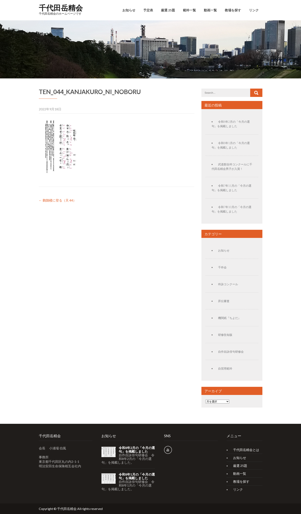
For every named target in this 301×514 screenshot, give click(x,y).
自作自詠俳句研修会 (231, 351)
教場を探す (233, 10)
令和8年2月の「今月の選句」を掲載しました (137, 449)
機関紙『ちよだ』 (229, 318)
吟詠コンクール (228, 284)
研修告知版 (225, 334)
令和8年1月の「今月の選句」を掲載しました (137, 476)
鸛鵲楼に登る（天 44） (57, 200)
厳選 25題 (168, 10)
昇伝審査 (223, 301)
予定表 (148, 10)
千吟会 (222, 267)
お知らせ (128, 10)
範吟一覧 (189, 10)
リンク (254, 10)
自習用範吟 (225, 368)
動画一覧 (210, 10)
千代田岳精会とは (246, 450)
